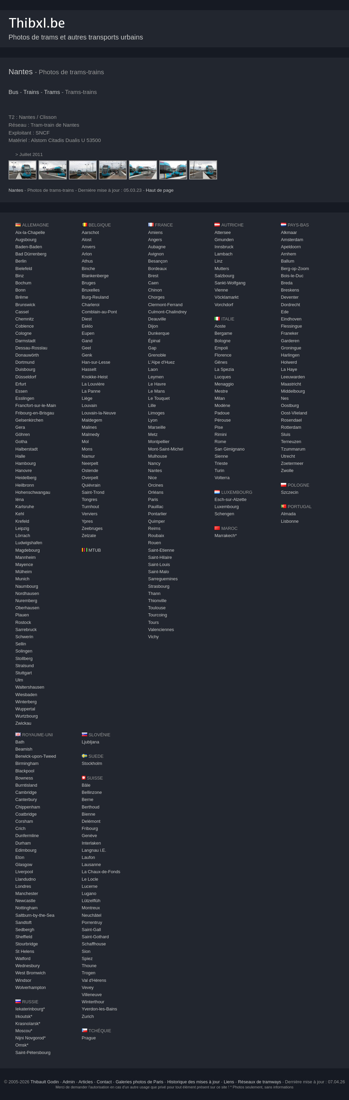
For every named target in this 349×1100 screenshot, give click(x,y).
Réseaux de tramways (259, 1081)
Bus (13, 92)
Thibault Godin (44, 1081)
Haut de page (160, 190)
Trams (52, 92)
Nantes (21, 71)
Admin (68, 1081)
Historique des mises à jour (193, 1081)
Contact (104, 1081)
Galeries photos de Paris (139, 1081)
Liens (229, 1081)
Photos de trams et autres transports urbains (76, 37)
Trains (31, 92)
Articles (85, 1081)
